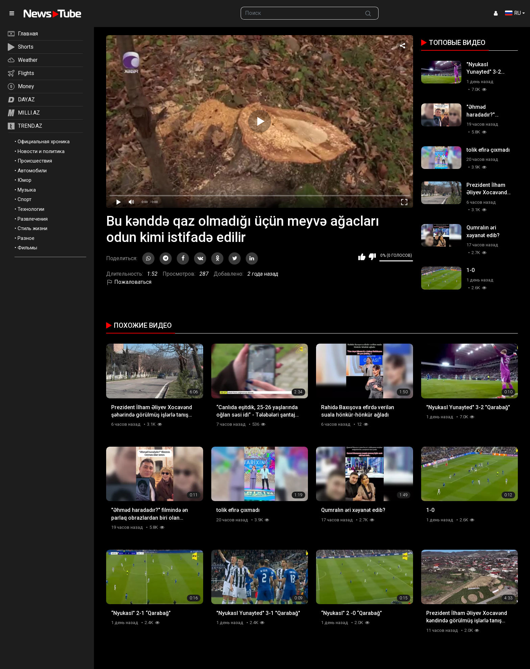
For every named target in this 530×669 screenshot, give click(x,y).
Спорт (24, 199)
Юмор (24, 180)
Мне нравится (361, 256)
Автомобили (32, 171)
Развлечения (33, 219)
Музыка (27, 190)
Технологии (31, 209)
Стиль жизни (32, 228)
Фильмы (27, 248)
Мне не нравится (372, 256)
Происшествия (35, 161)
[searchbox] (300, 13)
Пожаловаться (128, 282)
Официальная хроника (44, 142)
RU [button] (513, 13)
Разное (26, 238)
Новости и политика (41, 151)
